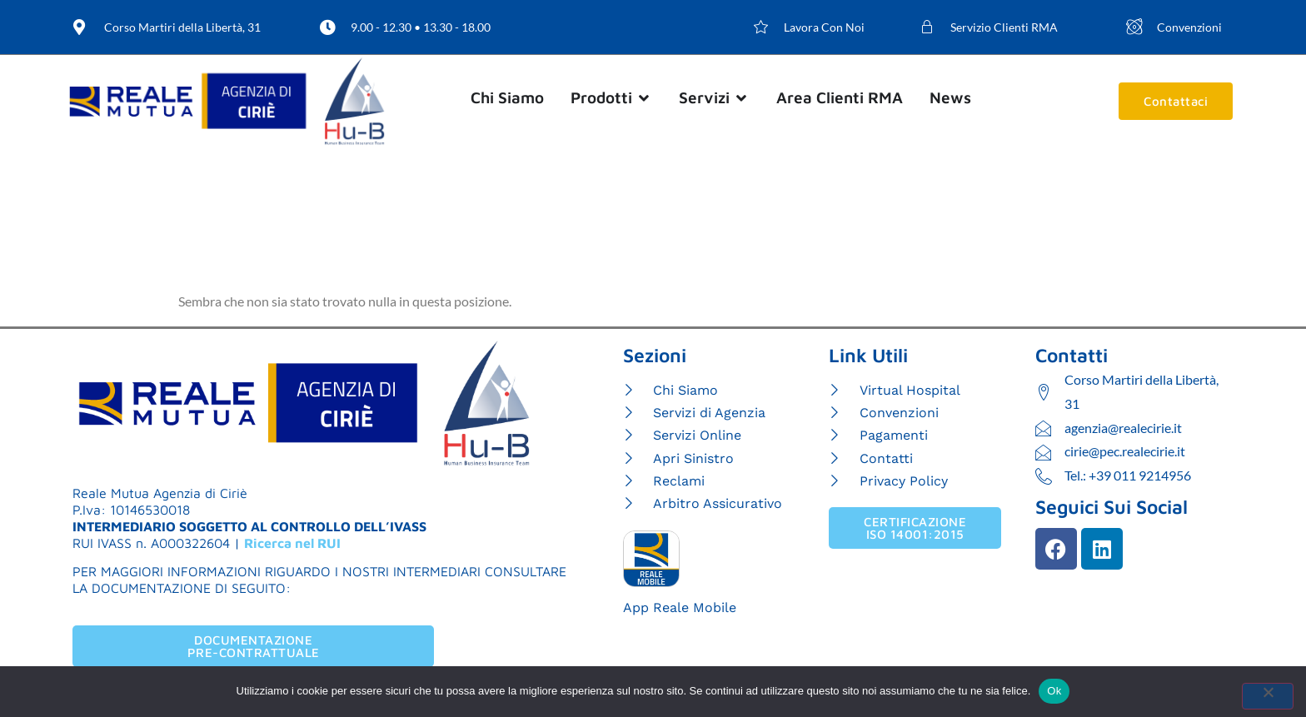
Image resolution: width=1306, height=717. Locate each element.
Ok (1054, 691)
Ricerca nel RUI (292, 542)
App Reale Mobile (679, 607)
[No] (1268, 696)
